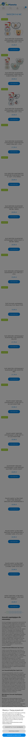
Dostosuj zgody (14, 731)
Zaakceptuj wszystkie (14, 735)
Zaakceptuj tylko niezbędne (14, 727)
